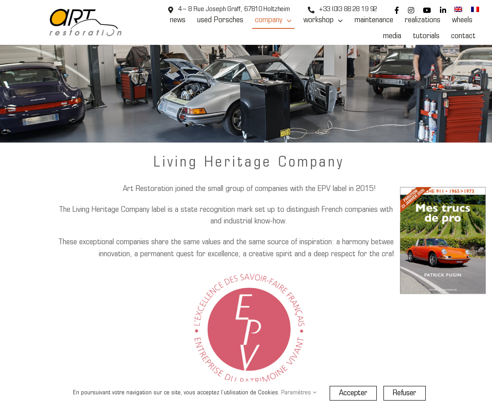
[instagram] (411, 10)
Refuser (404, 393)
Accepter (353, 393)
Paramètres (298, 393)
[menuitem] (458, 10)
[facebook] (397, 10)
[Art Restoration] (85, 12)
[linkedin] (443, 10)
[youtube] (427, 10)
